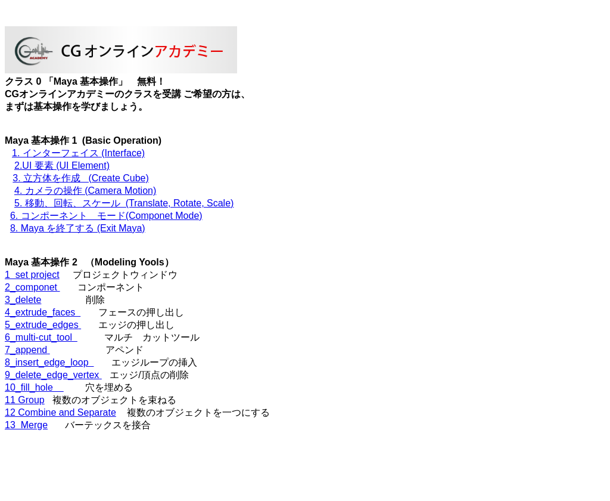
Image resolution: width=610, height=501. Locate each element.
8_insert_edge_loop (49, 362)
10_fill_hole (34, 387)
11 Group (25, 400)
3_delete (23, 300)
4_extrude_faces (42, 312)
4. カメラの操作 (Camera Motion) (85, 190)
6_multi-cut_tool (41, 337)
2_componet (32, 287)
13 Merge (26, 425)
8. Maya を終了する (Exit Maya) (77, 228)
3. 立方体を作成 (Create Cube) (81, 178)
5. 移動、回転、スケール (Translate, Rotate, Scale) (124, 203)
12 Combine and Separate (60, 412)
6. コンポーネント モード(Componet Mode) (106, 216)
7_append (27, 350)
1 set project (32, 275)
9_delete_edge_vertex (53, 375)
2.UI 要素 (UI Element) (62, 165)
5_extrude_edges (43, 325)
